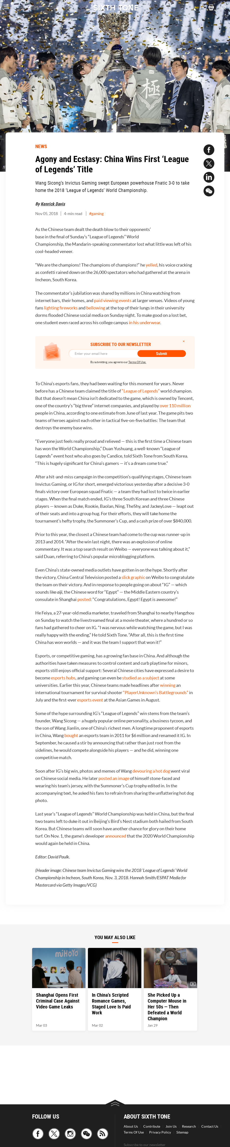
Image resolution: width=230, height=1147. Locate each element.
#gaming (96, 213)
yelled (151, 265)
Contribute (151, 1126)
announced (115, 836)
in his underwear (144, 322)
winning (167, 685)
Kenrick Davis (53, 204)
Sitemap (182, 1132)
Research (189, 1126)
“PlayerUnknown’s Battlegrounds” (155, 692)
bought (71, 735)
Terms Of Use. (137, 362)
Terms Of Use (134, 1132)
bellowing (95, 307)
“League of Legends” (141, 391)
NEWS (41, 146)
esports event (90, 699)
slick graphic (133, 577)
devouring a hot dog (151, 771)
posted (84, 599)
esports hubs (63, 677)
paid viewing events (113, 300)
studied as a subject (140, 677)
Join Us (171, 1126)
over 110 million (175, 405)
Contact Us (209, 1126)
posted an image (113, 778)
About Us (131, 1126)
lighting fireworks (61, 307)
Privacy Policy (160, 1132)
